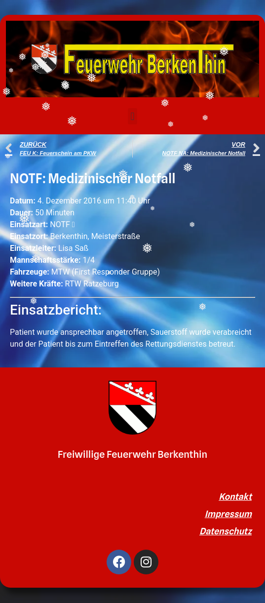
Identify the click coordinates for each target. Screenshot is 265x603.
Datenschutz (225, 531)
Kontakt (235, 496)
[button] (132, 116)
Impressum (228, 514)
